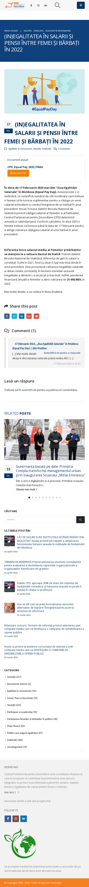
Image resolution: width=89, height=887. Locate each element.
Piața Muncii (13, 726)
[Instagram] (38, 5)
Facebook (7, 316)
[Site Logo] (14, 5)
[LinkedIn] (46, 5)
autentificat (28, 390)
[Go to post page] (44, 439)
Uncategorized (14, 746)
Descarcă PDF (18, 173)
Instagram (16, 818)
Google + (29, 316)
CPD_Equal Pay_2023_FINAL (25, 167)
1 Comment (64, 148)
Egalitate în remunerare (20, 148)
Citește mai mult (26, 489)
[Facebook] (31, 5)
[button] (57, 5)
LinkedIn (21, 316)
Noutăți (37, 148)
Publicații (46, 148)
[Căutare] (80, 519)
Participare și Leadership (19, 712)
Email (36, 316)
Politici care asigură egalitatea (22, 733)
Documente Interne (17, 683)
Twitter (14, 316)
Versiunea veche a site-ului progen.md (27, 801)
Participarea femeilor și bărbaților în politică (30, 719)
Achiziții (11, 676)
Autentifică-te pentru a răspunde (62, 352)
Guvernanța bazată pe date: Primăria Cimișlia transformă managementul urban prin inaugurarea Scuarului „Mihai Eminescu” (50, 470)
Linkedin (23, 818)
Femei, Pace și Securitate (20, 698)
